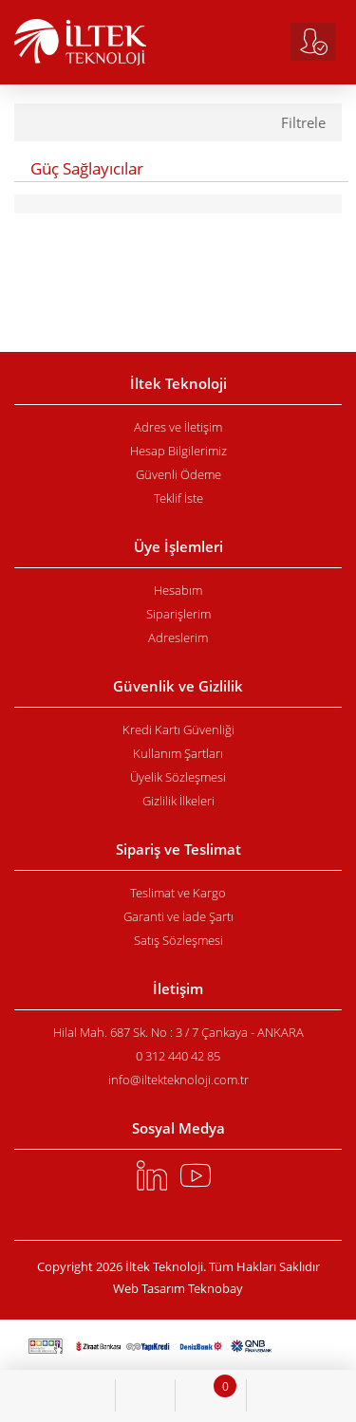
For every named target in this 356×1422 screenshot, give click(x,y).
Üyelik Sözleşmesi (178, 776)
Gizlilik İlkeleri (178, 800)
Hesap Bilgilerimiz (178, 450)
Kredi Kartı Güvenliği (178, 729)
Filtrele (303, 123)
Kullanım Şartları (178, 753)
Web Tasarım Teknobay (178, 1289)
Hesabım (178, 590)
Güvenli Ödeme (178, 474)
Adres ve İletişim (178, 426)
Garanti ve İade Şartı (178, 916)
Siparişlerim (178, 613)
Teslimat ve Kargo (178, 892)
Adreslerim (178, 637)
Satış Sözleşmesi (178, 940)
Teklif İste (178, 498)
